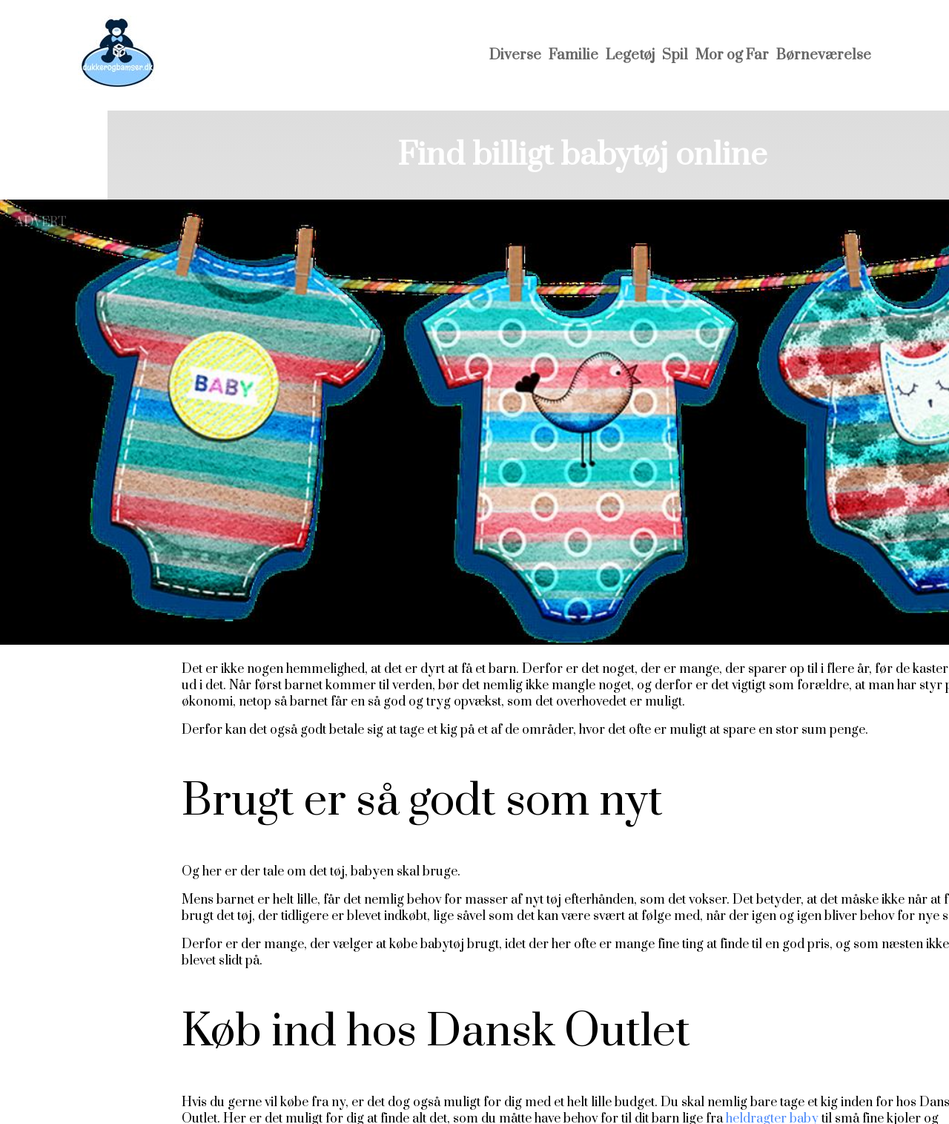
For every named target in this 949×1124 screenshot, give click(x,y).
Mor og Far (732, 55)
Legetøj (630, 55)
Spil (675, 55)
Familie (573, 55)
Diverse (515, 55)
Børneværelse (823, 55)
